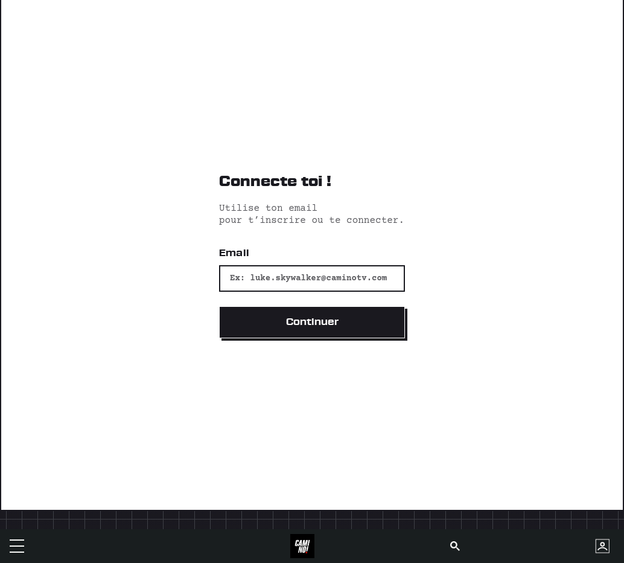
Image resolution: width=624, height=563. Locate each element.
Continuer (312, 322)
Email (234, 253)
